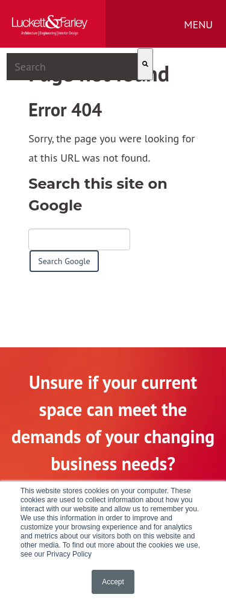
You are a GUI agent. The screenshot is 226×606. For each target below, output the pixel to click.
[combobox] (72, 66)
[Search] (145, 64)
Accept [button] (113, 582)
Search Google (64, 261)
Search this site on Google (98, 194)
